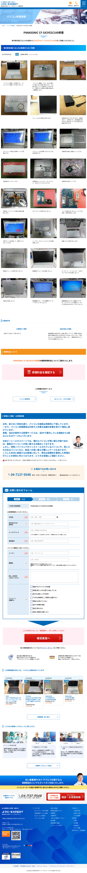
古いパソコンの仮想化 (40, 815)
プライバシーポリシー (46, 648)
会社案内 (74, 818)
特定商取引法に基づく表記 (27, 866)
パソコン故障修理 (25, 399)
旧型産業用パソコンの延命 (41, 813)
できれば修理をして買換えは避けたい (45, 597)
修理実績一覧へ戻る (43, 717)
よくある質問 (77, 815)
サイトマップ (70, 866)
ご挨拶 (75, 820)
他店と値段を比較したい (41, 612)
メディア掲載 (77, 828)
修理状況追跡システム (56, 810)
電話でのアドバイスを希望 (41, 587)
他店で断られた (38, 608)
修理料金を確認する (43, 372)
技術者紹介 (76, 825)
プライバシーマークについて (57, 866)
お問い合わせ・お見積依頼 (78, 830)
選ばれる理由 (54, 808)
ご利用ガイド (75, 808)
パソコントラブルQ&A (56, 825)
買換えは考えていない (40, 601)
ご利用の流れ (77, 810)
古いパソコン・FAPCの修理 (62, 399)
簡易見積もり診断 (55, 823)
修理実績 (53, 813)
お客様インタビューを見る (43, 766)
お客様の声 (53, 815)
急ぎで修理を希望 (38, 605)
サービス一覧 (36, 808)
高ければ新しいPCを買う (41, 594)
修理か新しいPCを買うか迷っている (44, 590)
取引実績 (53, 820)
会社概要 (76, 823)
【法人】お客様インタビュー (58, 818)
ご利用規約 (16, 866)
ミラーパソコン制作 (39, 818)
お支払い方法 (77, 813)
